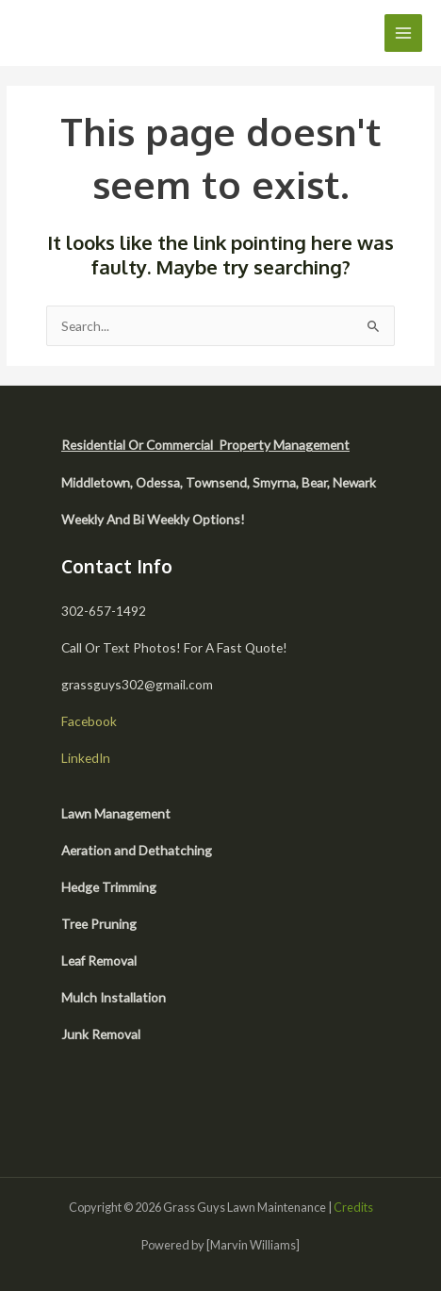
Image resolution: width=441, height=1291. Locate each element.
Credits (353, 1207)
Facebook (89, 721)
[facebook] (83, 1109)
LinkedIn (85, 758)
